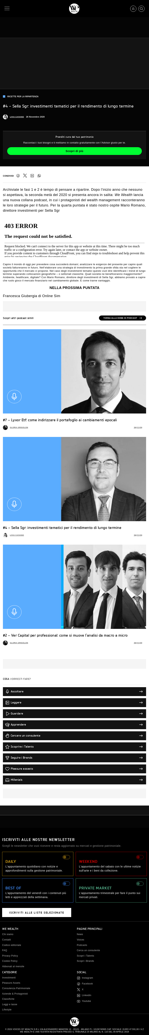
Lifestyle (7, 1009)
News (80, 934)
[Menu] (7, 8)
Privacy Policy (10, 955)
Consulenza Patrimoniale (16, 988)
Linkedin (86, 995)
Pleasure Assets (11, 983)
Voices (80, 939)
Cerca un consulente (88, 950)
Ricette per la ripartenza (21, 96)
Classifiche (8, 999)
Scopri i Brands (85, 961)
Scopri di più (74, 151)
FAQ (4, 950)
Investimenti (9, 977)
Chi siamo (7, 934)
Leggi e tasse (9, 1004)
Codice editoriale (11, 945)
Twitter (25, 176)
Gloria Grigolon (19, 427)
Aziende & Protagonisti (15, 993)
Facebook (18, 176)
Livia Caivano (17, 117)
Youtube (86, 1001)
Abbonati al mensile (13, 966)
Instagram (87, 978)
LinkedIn (32, 176)
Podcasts (82, 945)
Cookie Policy (9, 961)
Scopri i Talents (85, 955)
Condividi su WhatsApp (39, 176)
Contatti (6, 939)
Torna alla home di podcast (120, 318)
